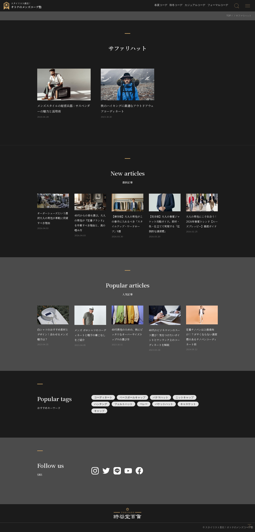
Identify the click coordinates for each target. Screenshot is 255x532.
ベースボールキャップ (132, 397)
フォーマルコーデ (217, 5)
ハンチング (100, 404)
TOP (228, 15)
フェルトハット (123, 404)
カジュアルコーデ (195, 5)
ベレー (144, 404)
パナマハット (160, 397)
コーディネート (103, 397)
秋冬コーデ (176, 5)
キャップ (99, 410)
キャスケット (188, 404)
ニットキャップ (185, 397)
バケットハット (164, 404)
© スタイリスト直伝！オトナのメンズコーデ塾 (228, 527)
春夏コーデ (160, 5)
